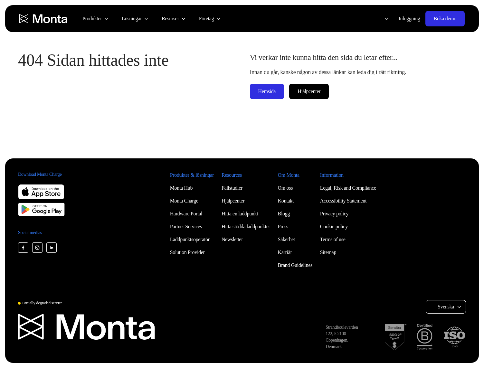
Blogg (284, 213)
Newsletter (232, 239)
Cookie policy (334, 226)
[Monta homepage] (43, 18)
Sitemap (328, 252)
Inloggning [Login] (409, 18)
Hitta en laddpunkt (240, 213)
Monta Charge (184, 200)
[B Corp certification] (424, 337)
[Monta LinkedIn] (51, 247)
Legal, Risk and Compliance (348, 188)
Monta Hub (181, 188)
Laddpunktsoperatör (190, 239)
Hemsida (267, 91)
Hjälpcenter (309, 91)
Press (283, 226)
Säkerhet (286, 239)
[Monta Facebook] (23, 247)
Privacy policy (334, 213)
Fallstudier (232, 188)
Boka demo (445, 18)
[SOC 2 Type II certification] (395, 337)
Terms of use (333, 239)
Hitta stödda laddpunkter (246, 226)
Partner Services (186, 226)
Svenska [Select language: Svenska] (446, 306)
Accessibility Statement (343, 200)
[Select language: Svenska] (383, 18)
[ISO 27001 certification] (454, 337)
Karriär (285, 252)
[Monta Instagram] (37, 247)
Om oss (285, 188)
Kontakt (286, 200)
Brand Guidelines (295, 265)
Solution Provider (187, 252)
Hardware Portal (186, 213)
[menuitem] (96, 18)
